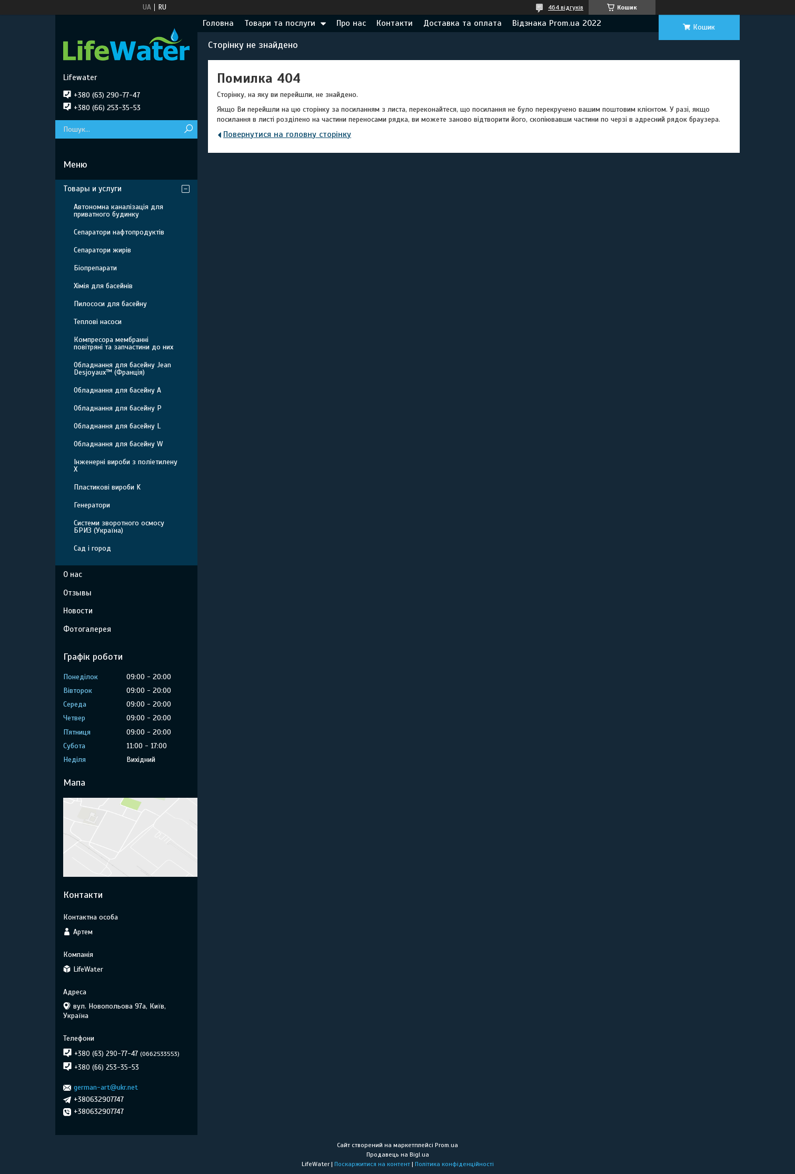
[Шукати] (188, 129)
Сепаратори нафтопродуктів (119, 232)
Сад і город (92, 548)
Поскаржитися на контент (372, 1164)
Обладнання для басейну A (117, 390)
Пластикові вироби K (107, 487)
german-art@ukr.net (106, 1087)
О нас (72, 574)
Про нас (351, 23)
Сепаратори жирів (102, 250)
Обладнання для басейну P (118, 408)
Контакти (394, 23)
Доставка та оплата (462, 23)
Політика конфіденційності (454, 1164)
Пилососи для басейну (110, 303)
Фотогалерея (87, 629)
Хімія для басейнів (103, 285)
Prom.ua (446, 1145)
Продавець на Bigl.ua (397, 1154)
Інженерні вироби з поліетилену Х (125, 465)
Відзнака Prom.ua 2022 (556, 23)
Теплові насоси (98, 321)
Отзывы (77, 593)
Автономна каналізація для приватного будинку (118, 210)
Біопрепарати (95, 267)
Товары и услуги (92, 188)
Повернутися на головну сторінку (287, 134)
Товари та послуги (279, 23)
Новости (78, 610)
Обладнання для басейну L (117, 426)
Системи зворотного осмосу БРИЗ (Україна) (119, 526)
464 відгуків (565, 7)
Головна (218, 23)
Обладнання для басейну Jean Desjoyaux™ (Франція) (122, 368)
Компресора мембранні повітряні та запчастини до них (123, 343)
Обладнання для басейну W (118, 443)
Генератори (92, 505)
